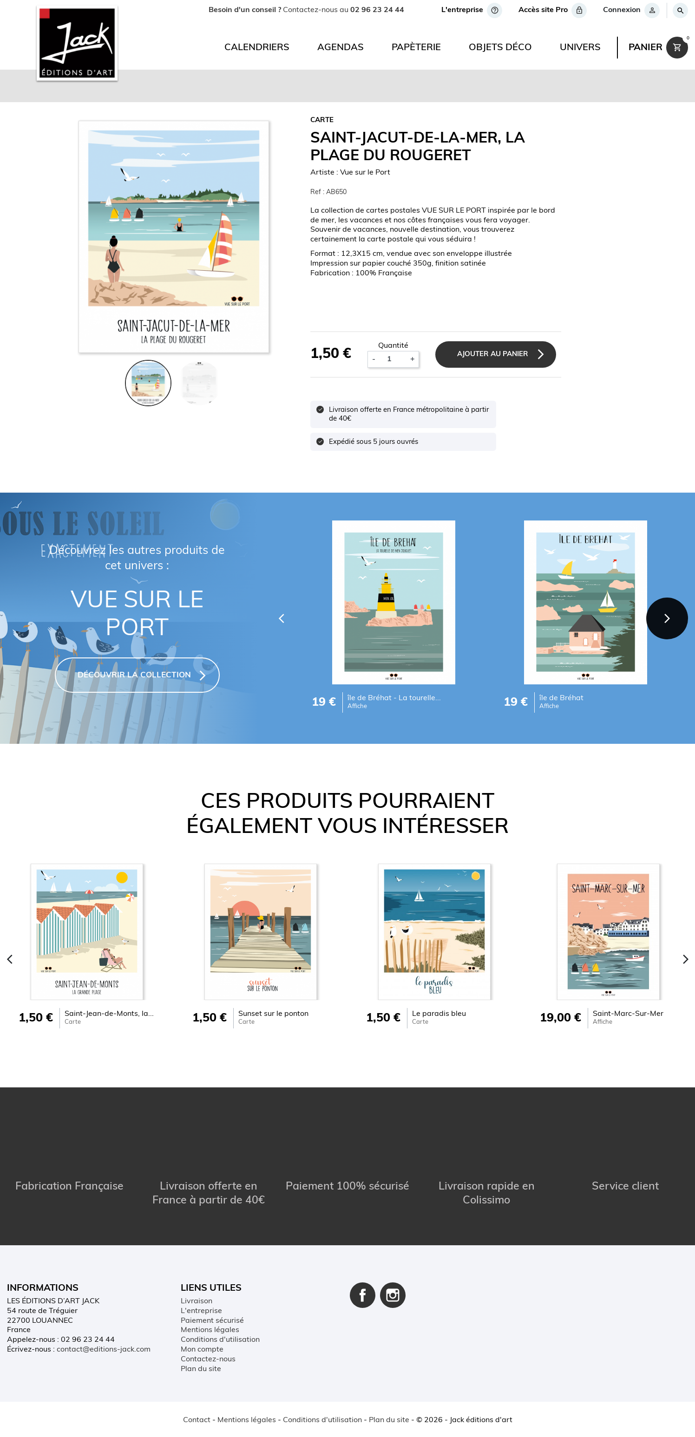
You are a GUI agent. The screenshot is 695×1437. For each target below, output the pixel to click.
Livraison (196, 1301)
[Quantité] (393, 359)
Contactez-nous (208, 1359)
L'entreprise (201, 1311)
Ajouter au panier (492, 354)
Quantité (393, 346)
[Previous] (281, 618)
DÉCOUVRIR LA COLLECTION (134, 675)
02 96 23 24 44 (377, 10)
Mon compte (202, 1349)
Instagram (393, 1295)
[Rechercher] (680, 10)
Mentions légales (210, 1330)
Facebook (362, 1295)
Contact (196, 1420)
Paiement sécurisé (212, 1321)
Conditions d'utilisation (220, 1340)
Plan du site (201, 1369)
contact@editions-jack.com (104, 1349)
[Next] (667, 618)
